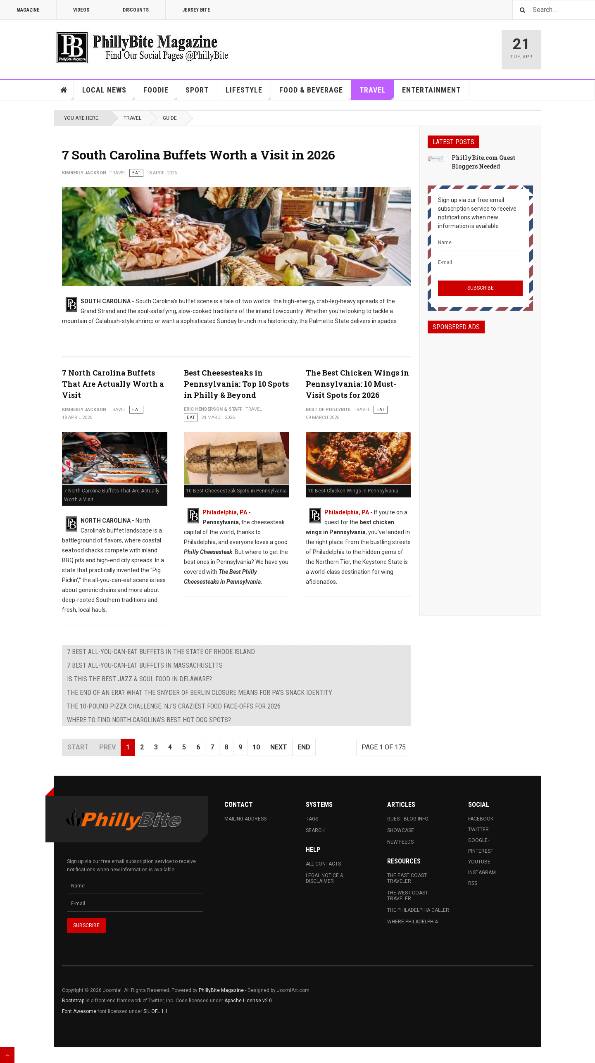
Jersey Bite (196, 10)
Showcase (400, 830)
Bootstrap (73, 1001)
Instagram (482, 872)
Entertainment (431, 90)
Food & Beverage (315, 93)
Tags (312, 819)
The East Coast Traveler (407, 878)
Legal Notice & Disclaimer (324, 878)
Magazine (28, 10)
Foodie (160, 93)
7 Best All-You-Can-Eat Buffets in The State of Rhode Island (161, 652)
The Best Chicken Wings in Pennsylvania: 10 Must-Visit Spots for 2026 (357, 384)
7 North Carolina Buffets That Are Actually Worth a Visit (113, 384)
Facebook (480, 819)
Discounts (136, 10)
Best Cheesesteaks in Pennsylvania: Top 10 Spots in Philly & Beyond (236, 384)
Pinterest (480, 851)
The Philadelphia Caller (418, 910)
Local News (108, 93)
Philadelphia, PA (224, 512)
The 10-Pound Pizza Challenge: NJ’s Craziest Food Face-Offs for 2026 (174, 706)
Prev (107, 747)
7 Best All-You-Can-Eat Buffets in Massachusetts (145, 665)
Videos (81, 10)
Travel (376, 93)
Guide (170, 118)
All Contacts (323, 864)
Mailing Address (245, 819)
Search (315, 830)
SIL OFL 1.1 (155, 1011)
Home (64, 90)
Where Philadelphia (412, 922)
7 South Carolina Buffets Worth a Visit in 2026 (198, 155)
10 (256, 747)
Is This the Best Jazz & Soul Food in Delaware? (139, 679)
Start (78, 747)
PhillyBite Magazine (221, 990)
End (304, 747)
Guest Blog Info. (408, 819)
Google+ (479, 840)
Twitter (478, 829)
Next (278, 747)
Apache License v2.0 (248, 1001)
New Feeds (400, 842)
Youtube (479, 862)
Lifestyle (248, 93)
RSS (472, 883)
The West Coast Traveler (407, 895)
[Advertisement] (480, 467)
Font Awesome (79, 1011)
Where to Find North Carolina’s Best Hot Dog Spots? (149, 720)
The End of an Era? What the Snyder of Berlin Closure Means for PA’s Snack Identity (199, 693)
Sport (197, 90)
